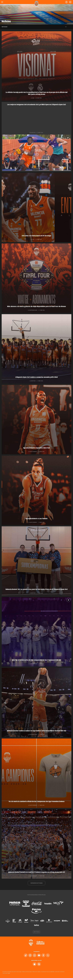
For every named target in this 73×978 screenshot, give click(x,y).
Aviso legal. (19, 971)
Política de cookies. (36, 971)
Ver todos (36, 932)
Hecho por (6, 973)
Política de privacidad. (27, 971)
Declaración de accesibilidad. (48, 971)
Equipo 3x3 (33, 132)
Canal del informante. (60, 971)
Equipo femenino (32, 451)
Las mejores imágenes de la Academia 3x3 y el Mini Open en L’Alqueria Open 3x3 (36, 105)
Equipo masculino (32, 310)
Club (32, 239)
